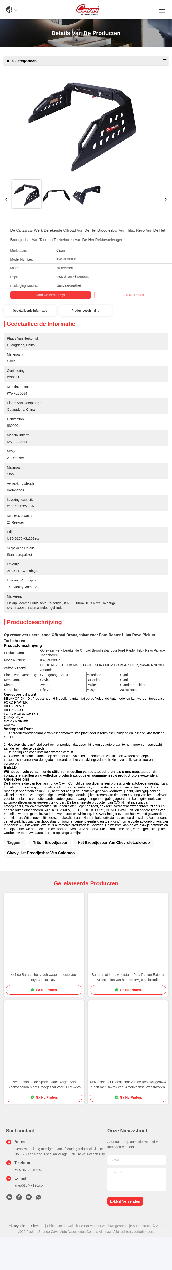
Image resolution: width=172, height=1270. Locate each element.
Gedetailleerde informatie (30, 310)
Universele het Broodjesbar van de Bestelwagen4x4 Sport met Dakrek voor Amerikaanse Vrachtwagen (128, 1117)
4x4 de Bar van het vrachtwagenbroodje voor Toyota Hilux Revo (44, 1010)
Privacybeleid (17, 1259)
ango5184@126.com (29, 1218)
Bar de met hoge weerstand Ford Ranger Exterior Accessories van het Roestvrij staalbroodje (128, 1010)
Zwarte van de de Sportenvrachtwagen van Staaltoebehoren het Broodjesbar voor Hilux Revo (44, 1117)
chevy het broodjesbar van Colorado (41, 886)
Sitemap (37, 1259)
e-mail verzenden (125, 1235)
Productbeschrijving (85, 310)
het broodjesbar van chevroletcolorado (114, 876)
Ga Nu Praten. (128, 295)
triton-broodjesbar (50, 876)
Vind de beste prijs (44, 295)
